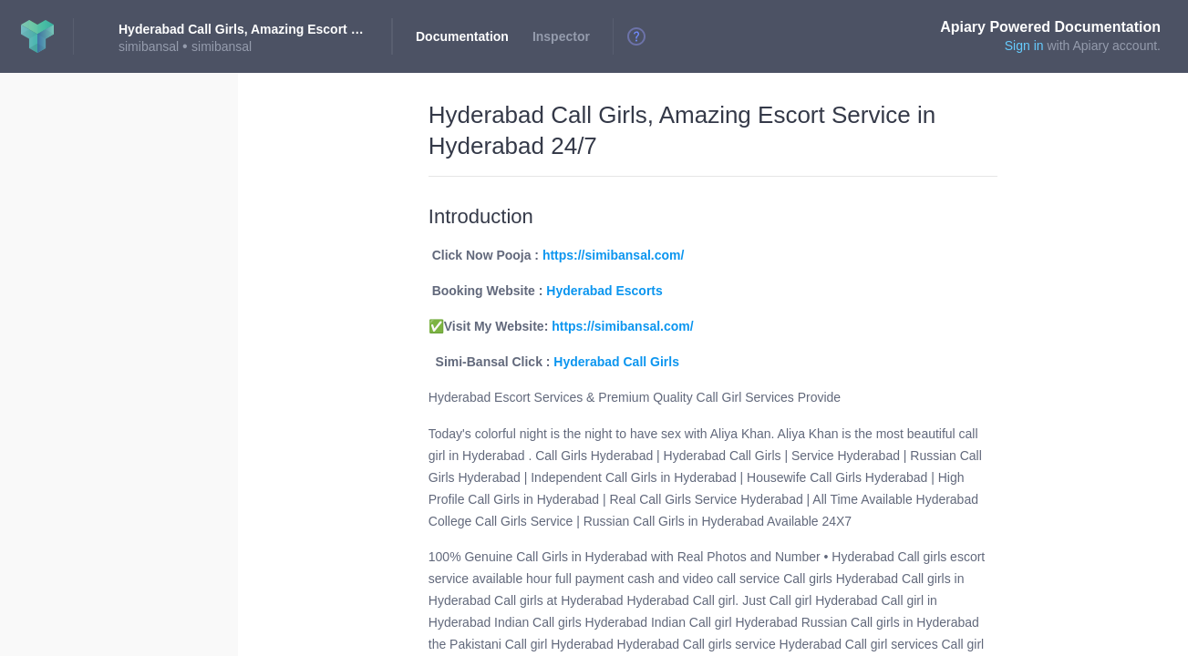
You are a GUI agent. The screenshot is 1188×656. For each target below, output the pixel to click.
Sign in (1024, 45)
